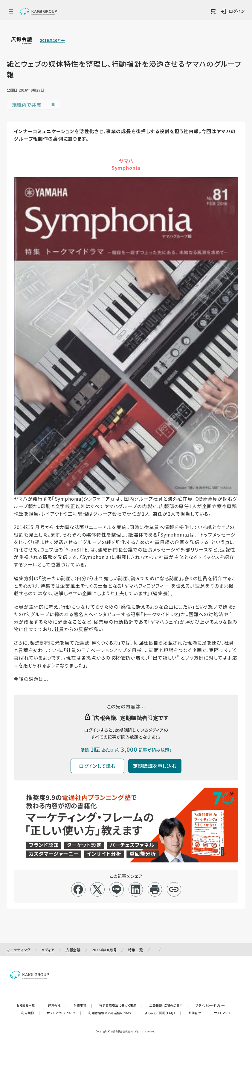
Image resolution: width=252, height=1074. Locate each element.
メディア (48, 949)
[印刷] (154, 889)
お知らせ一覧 (28, 1005)
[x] (97, 889)
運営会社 (57, 1005)
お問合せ (197, 1013)
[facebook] (78, 889)
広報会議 (73, 949)
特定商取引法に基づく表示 (120, 1005)
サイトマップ (222, 1013)
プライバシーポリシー (213, 1005)
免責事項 (83, 1005)
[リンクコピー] (174, 889)
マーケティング (18, 949)
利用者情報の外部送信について (113, 1013)
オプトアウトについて (64, 1013)
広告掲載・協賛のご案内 (168, 1005)
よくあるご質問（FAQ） (163, 1013)
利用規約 (30, 1013)
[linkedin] (135, 889)
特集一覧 (135, 949)
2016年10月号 (52, 40)
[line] (116, 889)
